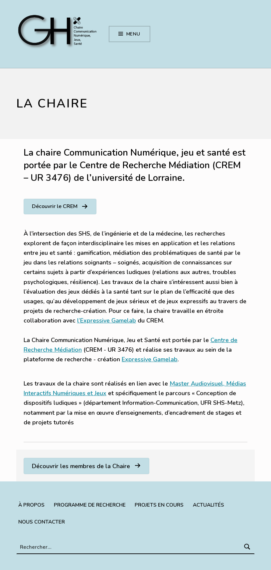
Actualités (208, 504)
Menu (133, 34)
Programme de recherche (90, 504)
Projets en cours (159, 504)
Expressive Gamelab (150, 359)
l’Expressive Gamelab (106, 320)
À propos (31, 504)
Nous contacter (41, 521)
